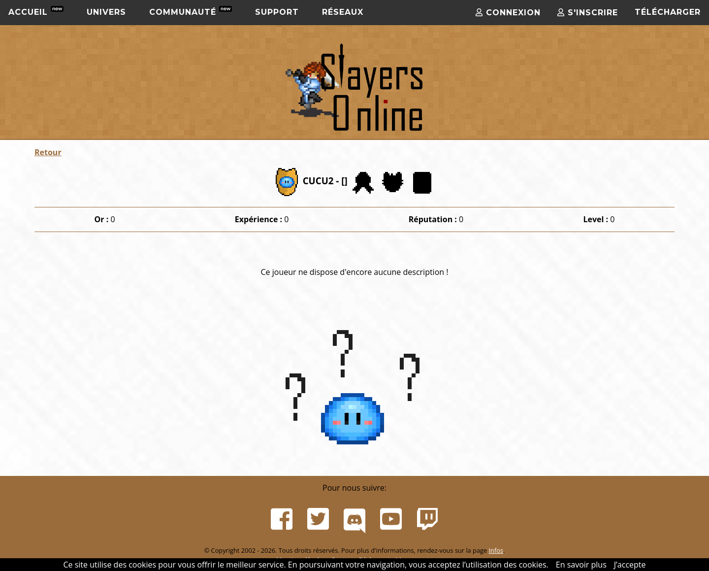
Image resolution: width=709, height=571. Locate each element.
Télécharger (668, 12)
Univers (106, 12)
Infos (495, 550)
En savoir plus (581, 564)
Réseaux (342, 12)
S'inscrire (587, 12)
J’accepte (630, 564)
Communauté (190, 11)
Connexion (508, 12)
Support (277, 12)
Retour (48, 152)
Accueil (36, 11)
